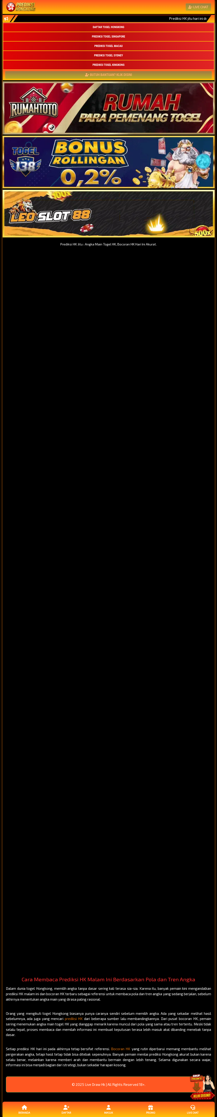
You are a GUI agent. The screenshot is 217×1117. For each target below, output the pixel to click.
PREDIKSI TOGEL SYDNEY (108, 55)
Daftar (66, 1109)
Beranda (24, 1109)
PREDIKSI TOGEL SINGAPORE (108, 36)
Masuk (108, 1109)
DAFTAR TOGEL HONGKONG (108, 27)
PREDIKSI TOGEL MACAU (108, 46)
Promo (150, 1109)
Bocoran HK (120, 1049)
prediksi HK (74, 1018)
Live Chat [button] (192, 1109)
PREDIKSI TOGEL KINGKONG (108, 65)
